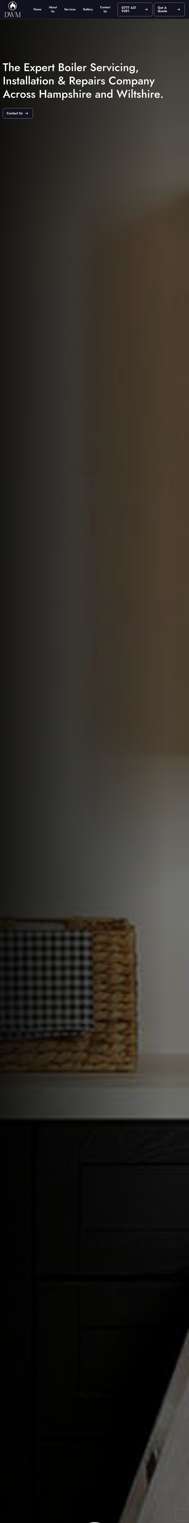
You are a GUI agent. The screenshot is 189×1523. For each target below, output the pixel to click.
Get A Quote (162, 9)
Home (37, 9)
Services (69, 9)
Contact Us (105, 9)
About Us (53, 9)
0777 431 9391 (128, 9)
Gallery (88, 9)
